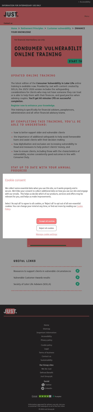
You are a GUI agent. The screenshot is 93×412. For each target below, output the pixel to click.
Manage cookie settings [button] (46, 234)
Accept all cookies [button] (47, 221)
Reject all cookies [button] (46, 228)
